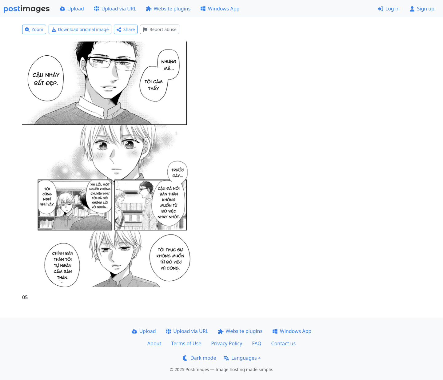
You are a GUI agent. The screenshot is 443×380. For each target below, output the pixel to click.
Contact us (283, 343)
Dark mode (199, 357)
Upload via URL (115, 8)
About (154, 343)
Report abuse (159, 29)
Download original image (80, 29)
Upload (72, 8)
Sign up (421, 8)
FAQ (256, 343)
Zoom (34, 29)
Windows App (219, 8)
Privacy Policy (226, 343)
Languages (240, 357)
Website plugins (168, 8)
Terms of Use (186, 343)
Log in (389, 8)
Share (126, 29)
